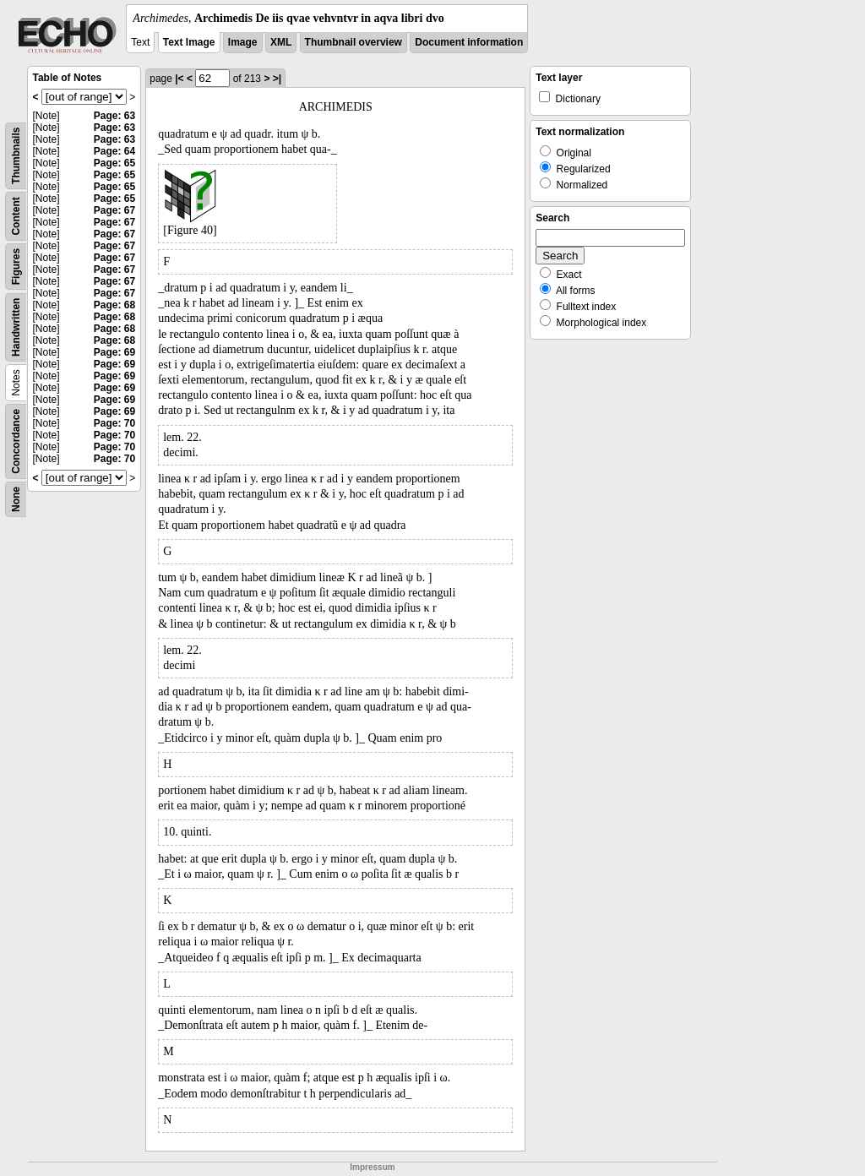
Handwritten (16, 327)
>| (277, 78)
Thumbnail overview (353, 42)
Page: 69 (114, 352)
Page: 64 (114, 151)
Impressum (372, 1167)
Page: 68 (114, 305)
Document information (469, 42)
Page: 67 (114, 210)
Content (16, 216)
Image (243, 42)
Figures (16, 266)
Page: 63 (114, 116)
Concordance (16, 441)
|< (179, 78)
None (16, 499)
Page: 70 (114, 423)
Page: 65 (114, 163)
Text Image (189, 42)
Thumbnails (16, 156)
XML (280, 42)
